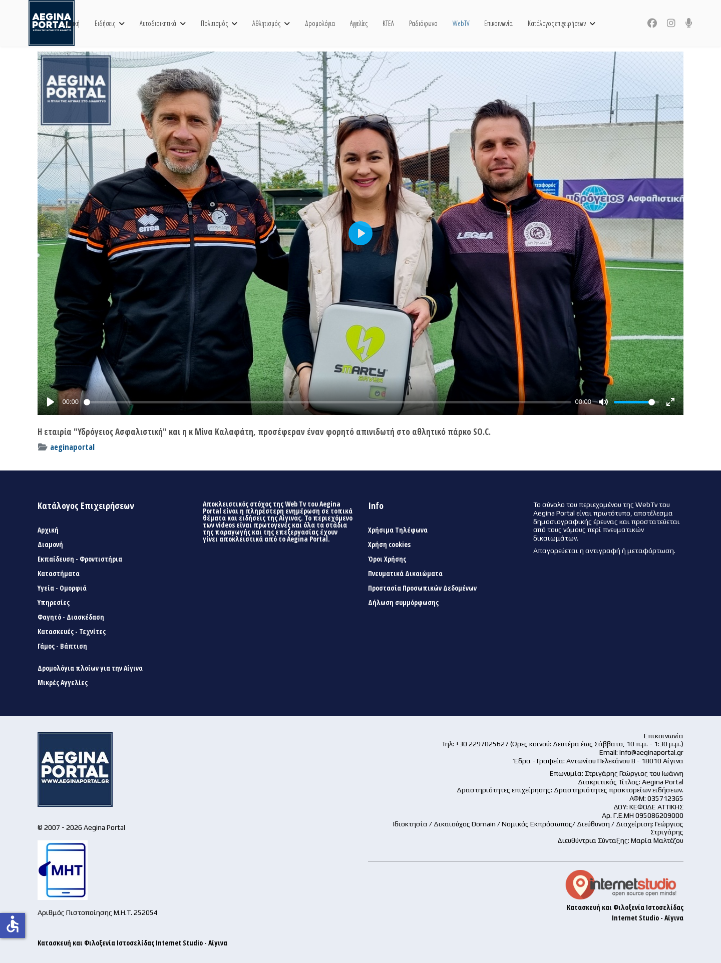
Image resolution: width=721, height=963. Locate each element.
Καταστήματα (59, 573)
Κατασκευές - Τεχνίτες (72, 631)
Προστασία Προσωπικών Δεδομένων (422, 588)
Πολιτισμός (214, 23)
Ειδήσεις (105, 23)
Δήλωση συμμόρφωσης (403, 602)
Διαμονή (50, 544)
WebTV (461, 23)
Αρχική (72, 23)
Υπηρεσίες (54, 602)
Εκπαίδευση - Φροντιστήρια (80, 559)
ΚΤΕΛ (388, 23)
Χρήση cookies (389, 544)
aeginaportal (72, 446)
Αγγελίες (359, 23)
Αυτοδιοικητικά (158, 23)
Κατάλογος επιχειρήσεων (557, 23)
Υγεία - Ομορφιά (62, 588)
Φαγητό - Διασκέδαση (71, 617)
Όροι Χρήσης (387, 559)
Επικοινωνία (498, 23)
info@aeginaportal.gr (651, 752)
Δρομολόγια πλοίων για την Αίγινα (90, 668)
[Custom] (688, 23)
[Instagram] (671, 23)
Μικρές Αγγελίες (63, 682)
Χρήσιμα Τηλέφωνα (398, 530)
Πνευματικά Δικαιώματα (405, 573)
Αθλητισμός (266, 23)
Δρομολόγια (320, 23)
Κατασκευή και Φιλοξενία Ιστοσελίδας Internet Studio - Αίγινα (132, 942)
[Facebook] (652, 23)
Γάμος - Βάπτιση (62, 646)
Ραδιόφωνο (423, 23)
